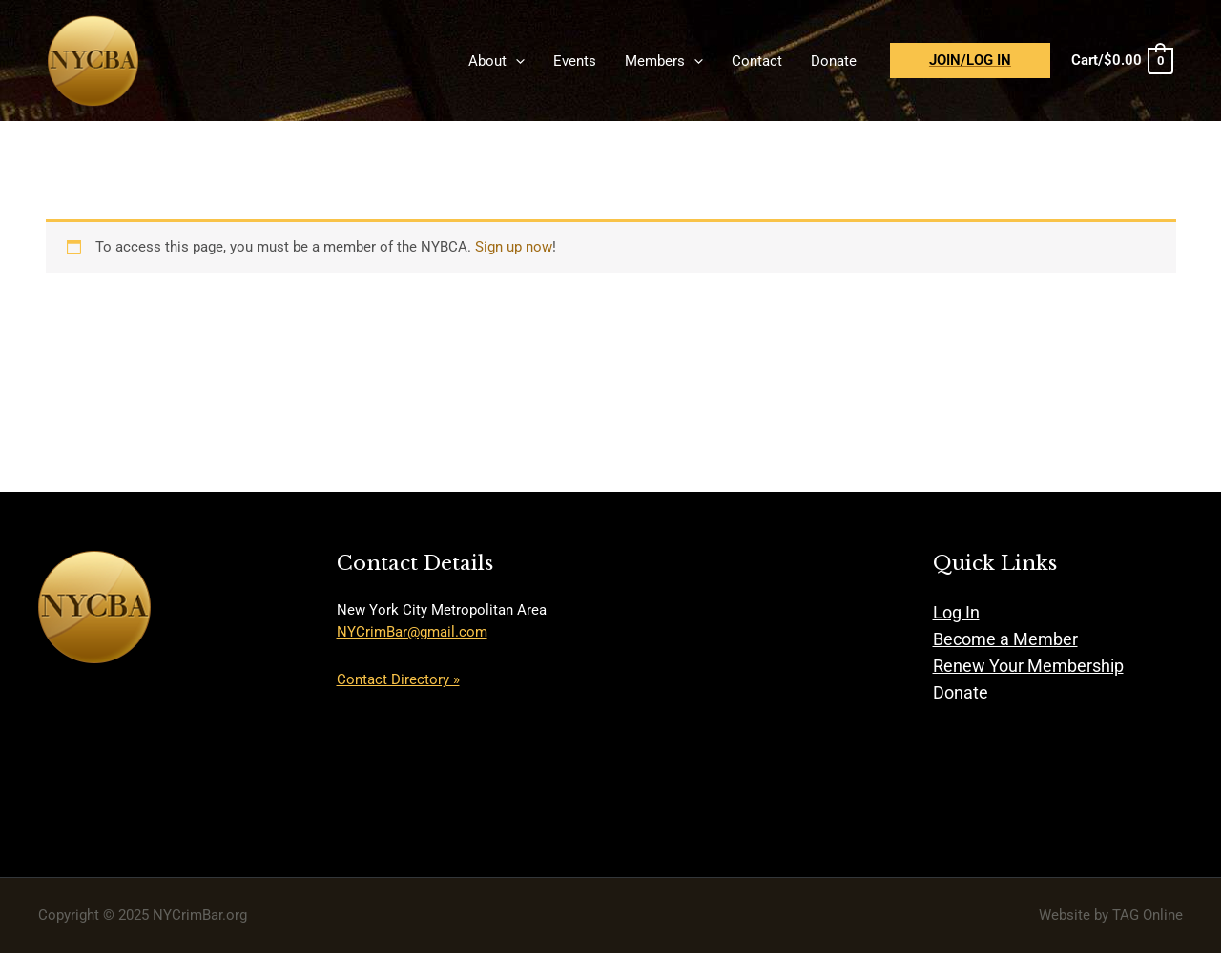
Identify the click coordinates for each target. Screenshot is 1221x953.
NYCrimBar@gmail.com (412, 631)
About (496, 61)
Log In (956, 612)
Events (574, 61)
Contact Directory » (398, 679)
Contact (757, 61)
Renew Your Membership (1028, 666)
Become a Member (1005, 639)
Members (664, 61)
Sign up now (513, 246)
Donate (834, 61)
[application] (516, 61)
